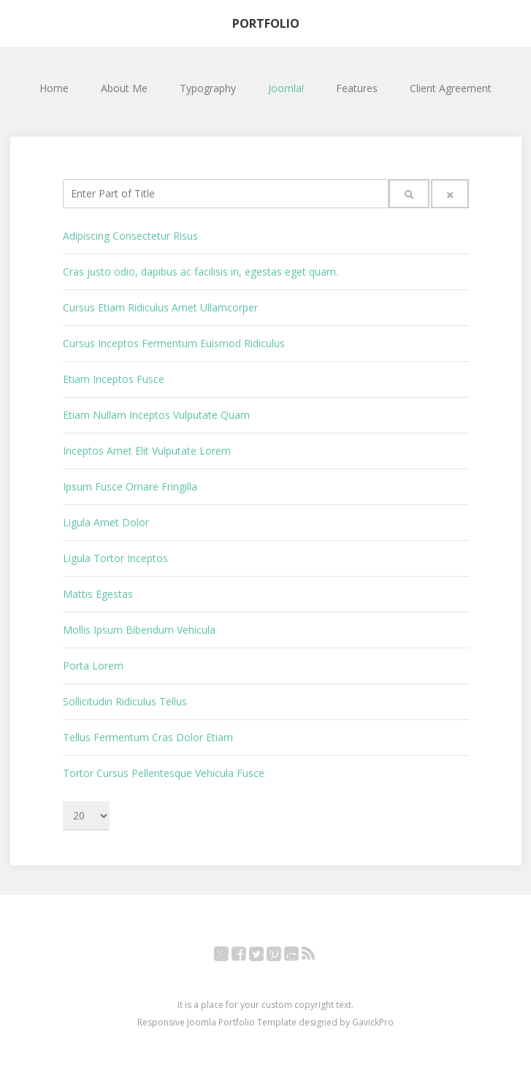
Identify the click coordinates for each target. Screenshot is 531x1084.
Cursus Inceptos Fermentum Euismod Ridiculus (174, 343)
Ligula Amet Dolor (106, 522)
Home (54, 88)
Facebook (246, 956)
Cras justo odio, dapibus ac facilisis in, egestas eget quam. (200, 271)
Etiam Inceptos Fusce (113, 379)
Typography (208, 88)
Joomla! (286, 88)
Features (357, 88)
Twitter (264, 956)
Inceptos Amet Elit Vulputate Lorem (147, 451)
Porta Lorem (93, 665)
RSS (316, 956)
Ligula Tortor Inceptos (115, 558)
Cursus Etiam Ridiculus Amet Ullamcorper (160, 307)
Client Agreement (451, 88)
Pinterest (281, 956)
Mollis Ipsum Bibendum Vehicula (139, 630)
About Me (124, 88)
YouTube (299, 956)
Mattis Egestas (98, 594)
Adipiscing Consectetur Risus (130, 236)
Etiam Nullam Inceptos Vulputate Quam (156, 415)
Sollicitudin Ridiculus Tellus (125, 701)
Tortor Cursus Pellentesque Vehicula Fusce (163, 773)
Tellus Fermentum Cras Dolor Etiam (148, 737)
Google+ (229, 956)
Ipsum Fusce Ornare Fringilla (130, 486)
